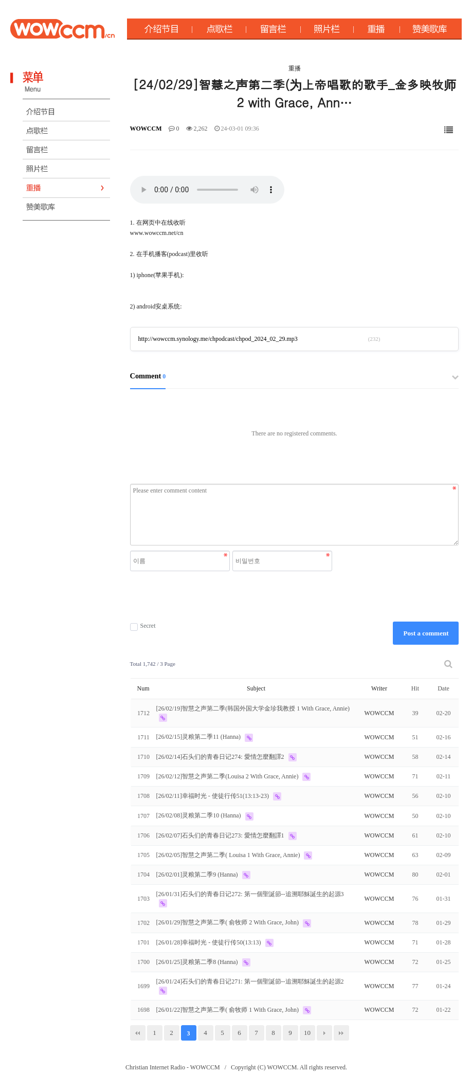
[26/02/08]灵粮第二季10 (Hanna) (199, 815)
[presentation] (232, 596)
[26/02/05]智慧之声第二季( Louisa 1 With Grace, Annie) (229, 855)
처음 (138, 1033)
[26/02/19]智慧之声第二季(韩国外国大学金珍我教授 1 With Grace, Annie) (253, 708)
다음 (324, 1033)
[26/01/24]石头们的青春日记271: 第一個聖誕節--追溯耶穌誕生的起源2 (250, 981)
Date (443, 688)
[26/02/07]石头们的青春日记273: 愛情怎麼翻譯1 (221, 835)
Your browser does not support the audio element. (207, 190)
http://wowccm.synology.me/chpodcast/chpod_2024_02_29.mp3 (218, 338)
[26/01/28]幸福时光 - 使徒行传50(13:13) (209, 942)
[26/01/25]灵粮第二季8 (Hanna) (198, 962)
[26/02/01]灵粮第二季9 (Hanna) (198, 874)
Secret (143, 626)
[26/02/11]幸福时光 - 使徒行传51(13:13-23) (213, 795)
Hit (415, 688)
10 (307, 1032)
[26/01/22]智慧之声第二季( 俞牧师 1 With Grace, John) (228, 1009)
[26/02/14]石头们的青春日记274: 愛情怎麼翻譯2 (221, 756)
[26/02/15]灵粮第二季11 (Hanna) (199, 736)
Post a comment (425, 633)
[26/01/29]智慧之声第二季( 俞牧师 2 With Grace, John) (228, 922)
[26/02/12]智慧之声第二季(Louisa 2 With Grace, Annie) (228, 776)
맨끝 (341, 1033)
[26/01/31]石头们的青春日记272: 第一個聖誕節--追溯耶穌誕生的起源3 (250, 894)
